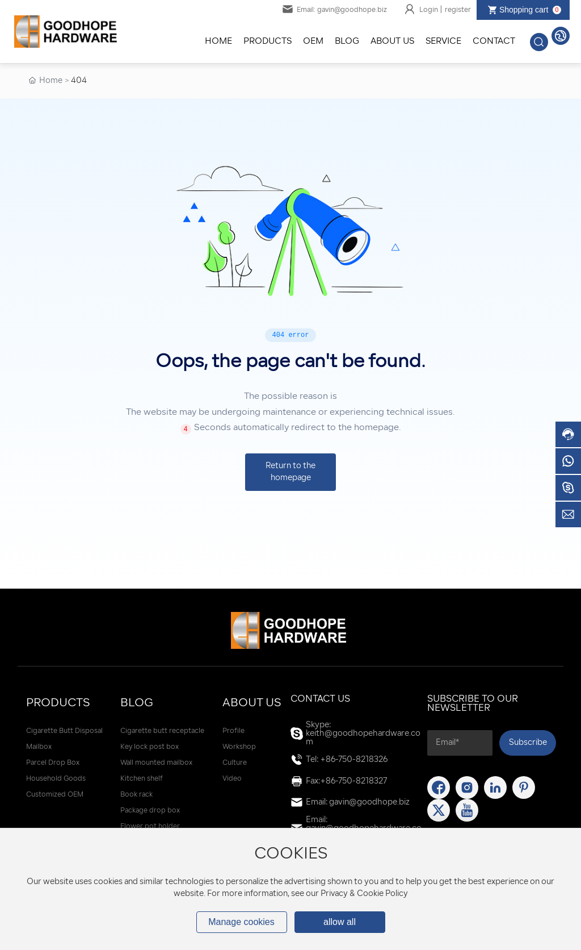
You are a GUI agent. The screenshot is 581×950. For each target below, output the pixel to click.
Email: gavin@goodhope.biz (334, 10)
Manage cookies (241, 922)
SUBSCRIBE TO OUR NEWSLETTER (472, 704)
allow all (339, 922)
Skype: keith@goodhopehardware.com (363, 734)
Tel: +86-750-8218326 (347, 760)
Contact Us (320, 699)
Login (429, 10)
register (458, 10)
